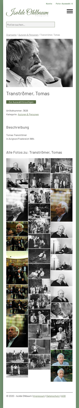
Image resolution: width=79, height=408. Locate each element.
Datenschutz (53, 395)
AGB (63, 395)
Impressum (39, 395)
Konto (49, 3)
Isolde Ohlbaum (27, 13)
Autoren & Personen (28, 34)
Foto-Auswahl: (64, 3)
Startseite (11, 34)
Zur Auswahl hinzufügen (21, 101)
